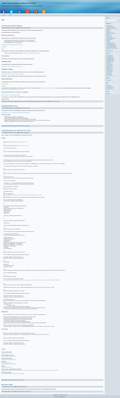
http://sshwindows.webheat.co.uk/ (8, 363)
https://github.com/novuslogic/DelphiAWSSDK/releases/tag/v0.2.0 (15, 112)
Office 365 (109, 39)
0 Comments (57, 101)
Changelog (3, 46)
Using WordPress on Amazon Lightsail (42, 101)
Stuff (108, 41)
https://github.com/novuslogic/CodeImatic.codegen (12, 74)
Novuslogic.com (62, 396)
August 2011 (109, 71)
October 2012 (110, 69)
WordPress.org (110, 88)
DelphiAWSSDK (5, 83)
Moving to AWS (7, 384)
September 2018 (110, 61)
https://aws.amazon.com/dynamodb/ (49, 88)
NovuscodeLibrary (30, 101)
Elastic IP (10, 183)
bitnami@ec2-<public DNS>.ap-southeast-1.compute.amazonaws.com (25, 194)
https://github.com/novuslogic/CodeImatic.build (11, 66)
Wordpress (13, 380)
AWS (9, 101)
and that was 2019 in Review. (11, 26)
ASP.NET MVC (110, 26)
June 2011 (109, 72)
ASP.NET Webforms (111, 28)
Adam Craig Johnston (25, 27)
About (10, 14)
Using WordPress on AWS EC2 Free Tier (16, 130)
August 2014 (109, 65)
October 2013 (110, 66)
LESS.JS (109, 36)
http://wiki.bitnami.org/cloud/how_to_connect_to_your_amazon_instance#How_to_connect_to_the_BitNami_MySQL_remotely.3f (32, 280)
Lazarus (23, 101)
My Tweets (107, 93)
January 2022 (110, 55)
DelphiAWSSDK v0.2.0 (9, 106)
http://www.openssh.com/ (7, 362)
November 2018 (110, 60)
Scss (108, 40)
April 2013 (109, 67)
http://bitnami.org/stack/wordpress (8, 359)
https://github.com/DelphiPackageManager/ (30, 53)
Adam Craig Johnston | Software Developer (19, 3)
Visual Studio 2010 (111, 46)
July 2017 (109, 62)
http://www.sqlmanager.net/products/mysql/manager (12, 373)
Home (4, 14)
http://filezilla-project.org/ (6, 367)
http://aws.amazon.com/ (22, 142)
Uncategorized (110, 43)
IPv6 (108, 34)
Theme (20, 391)
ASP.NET (109, 25)
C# (107, 30)
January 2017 (110, 64)
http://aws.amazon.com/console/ (8, 356)
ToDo (2, 48)
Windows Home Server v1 (112, 48)
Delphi (12, 101)
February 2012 (110, 70)
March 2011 (109, 73)
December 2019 (110, 59)
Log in (108, 84)
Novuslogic (109, 80)
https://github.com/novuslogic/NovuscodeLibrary (12, 44)
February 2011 (110, 75)
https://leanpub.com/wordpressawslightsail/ (10, 94)
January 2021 (110, 56)
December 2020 (110, 57)
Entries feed (109, 86)
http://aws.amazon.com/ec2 (23, 145)
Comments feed (110, 87)
